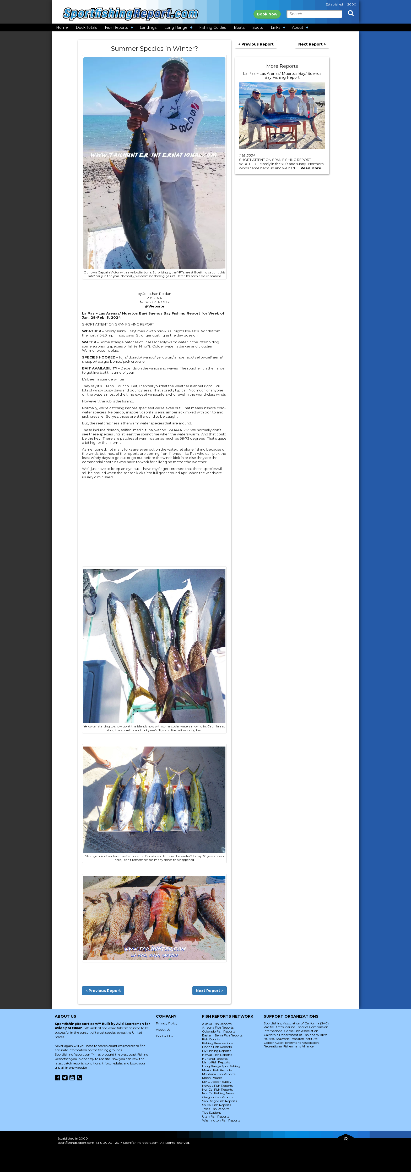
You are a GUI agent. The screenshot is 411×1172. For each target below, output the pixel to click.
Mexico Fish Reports (217, 1070)
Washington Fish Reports (221, 1120)
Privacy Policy (166, 1023)
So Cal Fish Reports (216, 1105)
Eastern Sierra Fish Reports (222, 1035)
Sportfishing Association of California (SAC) (296, 1023)
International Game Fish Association (291, 1031)
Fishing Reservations (217, 1043)
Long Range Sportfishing (221, 1066)
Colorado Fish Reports (218, 1031)
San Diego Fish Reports (219, 1101)
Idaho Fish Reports (216, 1062)
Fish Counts (211, 1039)
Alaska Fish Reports (216, 1024)
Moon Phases (212, 1078)
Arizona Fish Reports (218, 1027)
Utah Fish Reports (215, 1116)
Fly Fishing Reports (216, 1051)
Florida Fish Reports (217, 1047)
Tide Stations (211, 1112)
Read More (310, 168)
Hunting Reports (215, 1059)
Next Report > (209, 990)
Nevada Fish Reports (217, 1085)
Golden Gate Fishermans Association (291, 1043)
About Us (163, 1029)
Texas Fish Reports (215, 1109)
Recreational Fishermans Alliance (288, 1046)
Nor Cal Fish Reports (217, 1089)
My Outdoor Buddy (216, 1082)
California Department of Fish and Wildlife (295, 1035)
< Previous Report (103, 990)
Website (156, 306)
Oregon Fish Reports (217, 1097)
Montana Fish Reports (218, 1074)
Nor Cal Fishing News (218, 1093)
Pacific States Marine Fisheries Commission (296, 1027)
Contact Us (164, 1036)
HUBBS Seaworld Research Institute (290, 1039)
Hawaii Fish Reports (217, 1055)
